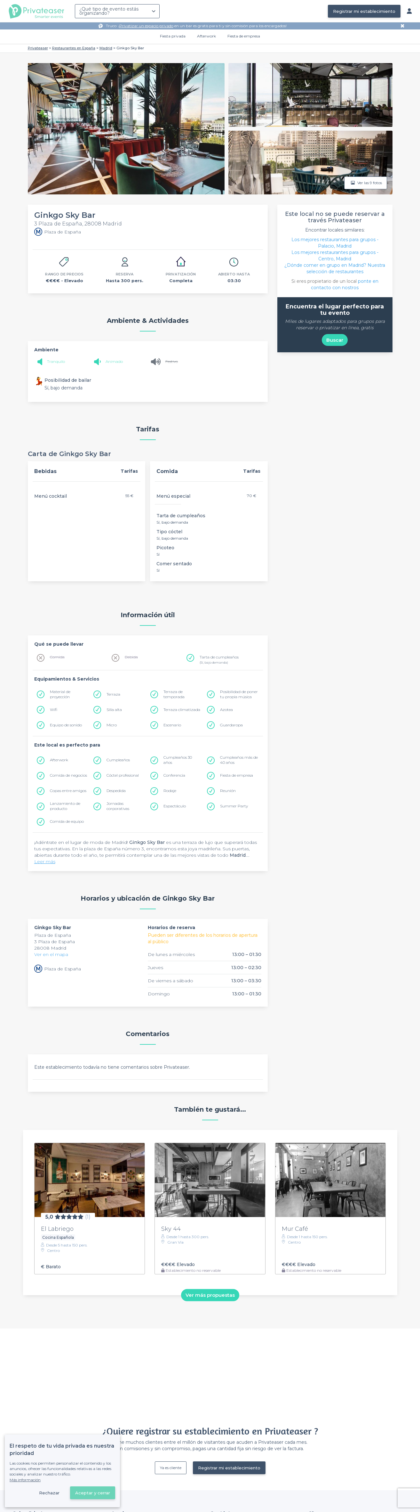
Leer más (44, 861)
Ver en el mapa (51, 954)
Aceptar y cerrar (92, 1492)
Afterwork (206, 36)
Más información (25, 1479)
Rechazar (49, 1492)
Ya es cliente (170, 1467)
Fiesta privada (173, 36)
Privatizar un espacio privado (146, 25)
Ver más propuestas (210, 1295)
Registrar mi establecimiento (364, 11)
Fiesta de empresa (243, 36)
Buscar (334, 340)
